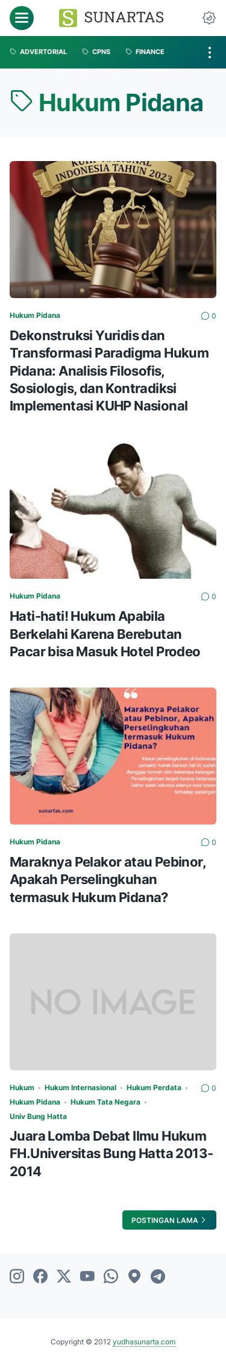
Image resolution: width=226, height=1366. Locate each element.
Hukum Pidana (35, 315)
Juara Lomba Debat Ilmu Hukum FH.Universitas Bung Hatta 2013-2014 (111, 1153)
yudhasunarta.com (144, 1341)
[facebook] (40, 1277)
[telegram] (158, 1277)
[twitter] (64, 1277)
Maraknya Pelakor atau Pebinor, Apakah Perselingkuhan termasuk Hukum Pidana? (108, 879)
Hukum (22, 1087)
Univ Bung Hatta (38, 1116)
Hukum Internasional (80, 1087)
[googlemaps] (134, 1277)
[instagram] (17, 1277)
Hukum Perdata (154, 1087)
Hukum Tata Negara (105, 1101)
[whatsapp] (111, 1277)
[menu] (22, 18)
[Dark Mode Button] (209, 18)
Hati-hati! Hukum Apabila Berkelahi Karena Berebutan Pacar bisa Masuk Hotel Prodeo (105, 633)
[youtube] (87, 1277)
